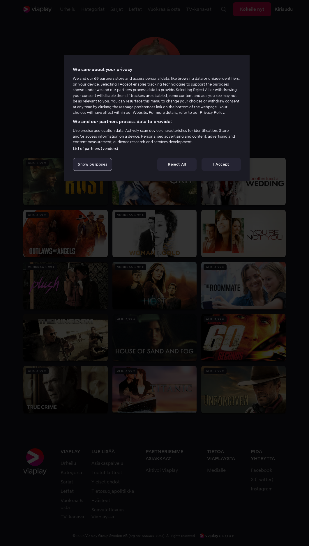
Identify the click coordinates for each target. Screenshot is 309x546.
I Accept (221, 164)
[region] (157, 118)
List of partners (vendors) (95, 148)
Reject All (177, 164)
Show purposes (92, 164)
